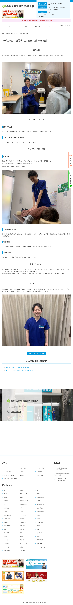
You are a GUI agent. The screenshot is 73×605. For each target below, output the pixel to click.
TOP (9, 26)
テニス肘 (6, 540)
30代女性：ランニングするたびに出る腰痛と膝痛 (19, 370)
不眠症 (38, 518)
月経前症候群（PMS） (42, 508)
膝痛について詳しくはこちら (36, 353)
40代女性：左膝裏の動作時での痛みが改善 (17, 367)
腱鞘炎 (21, 490)
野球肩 (21, 497)
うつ (38, 490)
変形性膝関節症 (7, 525)
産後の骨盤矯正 (40, 511)
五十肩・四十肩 (40, 504)
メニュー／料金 (22, 26)
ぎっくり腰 (39, 532)
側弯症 (38, 536)
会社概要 (22, 475)
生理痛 (38, 501)
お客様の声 (36, 26)
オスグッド (39, 543)
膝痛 (7, 33)
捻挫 (5, 504)
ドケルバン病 (40, 522)
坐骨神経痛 (6, 508)
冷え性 (38, 493)
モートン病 (23, 515)
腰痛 (38, 529)
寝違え (38, 525)
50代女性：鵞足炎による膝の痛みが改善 (63, 474)
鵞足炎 (21, 536)
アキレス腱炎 (7, 547)
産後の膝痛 (23, 522)
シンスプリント (24, 543)
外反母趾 (22, 540)
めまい (5, 490)
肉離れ (21, 508)
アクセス (50, 26)
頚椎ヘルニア (23, 493)
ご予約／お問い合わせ (64, 26)
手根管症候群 (40, 540)
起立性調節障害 (40, 497)
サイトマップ (40, 475)
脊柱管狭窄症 (23, 529)
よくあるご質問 (7, 471)
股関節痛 (6, 501)
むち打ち (6, 522)
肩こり (38, 515)
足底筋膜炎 (6, 543)
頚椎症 (21, 547)
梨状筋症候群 (23, 504)
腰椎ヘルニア (7, 497)
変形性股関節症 (7, 550)
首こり (5, 493)
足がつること (7, 518)
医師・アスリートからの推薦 (10, 478)
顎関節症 (22, 518)
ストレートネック (41, 547)
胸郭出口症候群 (24, 501)
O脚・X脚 (22, 550)
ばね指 (21, 511)
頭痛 (5, 529)
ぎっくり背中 (7, 532)
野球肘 (5, 536)
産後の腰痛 (23, 525)
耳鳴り (5, 511)
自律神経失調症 (7, 515)
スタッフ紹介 (23, 468)
